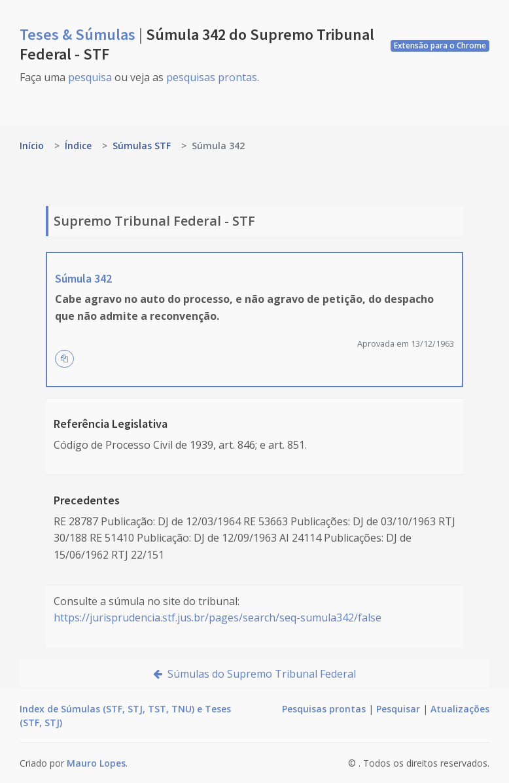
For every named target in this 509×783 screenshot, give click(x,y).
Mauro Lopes (96, 763)
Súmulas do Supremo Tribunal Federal (254, 674)
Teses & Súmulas (79, 34)
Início (32, 145)
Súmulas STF (142, 145)
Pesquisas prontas (324, 709)
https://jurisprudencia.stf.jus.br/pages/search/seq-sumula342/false (217, 617)
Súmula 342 (83, 278)
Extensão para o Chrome (440, 45)
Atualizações (459, 709)
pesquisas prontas (211, 77)
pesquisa (90, 77)
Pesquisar (398, 709)
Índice (78, 145)
